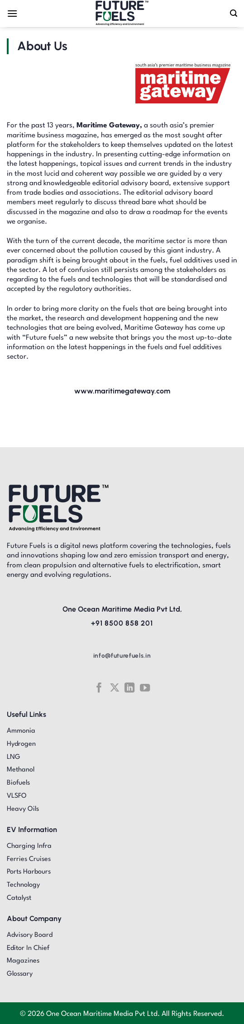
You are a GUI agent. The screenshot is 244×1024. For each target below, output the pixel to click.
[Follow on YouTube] (145, 688)
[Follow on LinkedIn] (129, 688)
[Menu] (12, 13)
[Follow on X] (115, 688)
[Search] (233, 13)
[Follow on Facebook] (99, 688)
